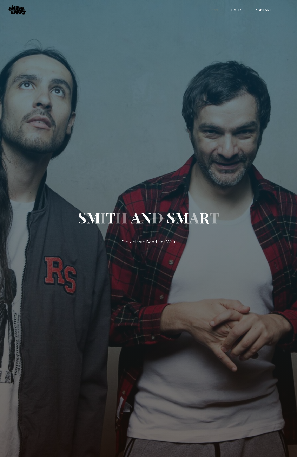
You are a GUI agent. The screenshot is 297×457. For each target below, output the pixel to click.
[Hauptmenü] (285, 10)
